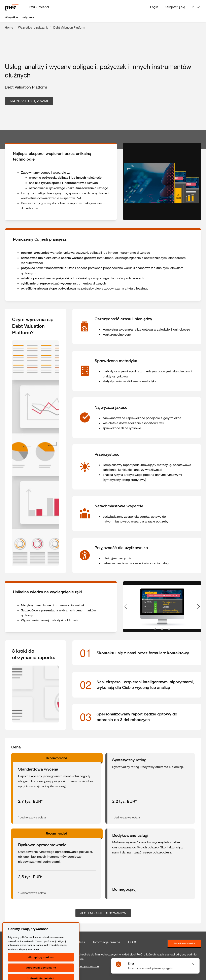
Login (154, 7)
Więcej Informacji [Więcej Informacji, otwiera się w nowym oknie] (29, 964)
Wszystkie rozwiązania (19, 17)
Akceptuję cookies (41, 972)
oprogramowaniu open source (79, 966)
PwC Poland (39, 7)
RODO (132, 942)
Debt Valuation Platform (69, 27)
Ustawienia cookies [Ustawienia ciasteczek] (184, 943)
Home (9, 27)
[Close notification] (193, 964)
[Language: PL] (195, 7)
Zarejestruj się (175, 7)
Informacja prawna (106, 942)
